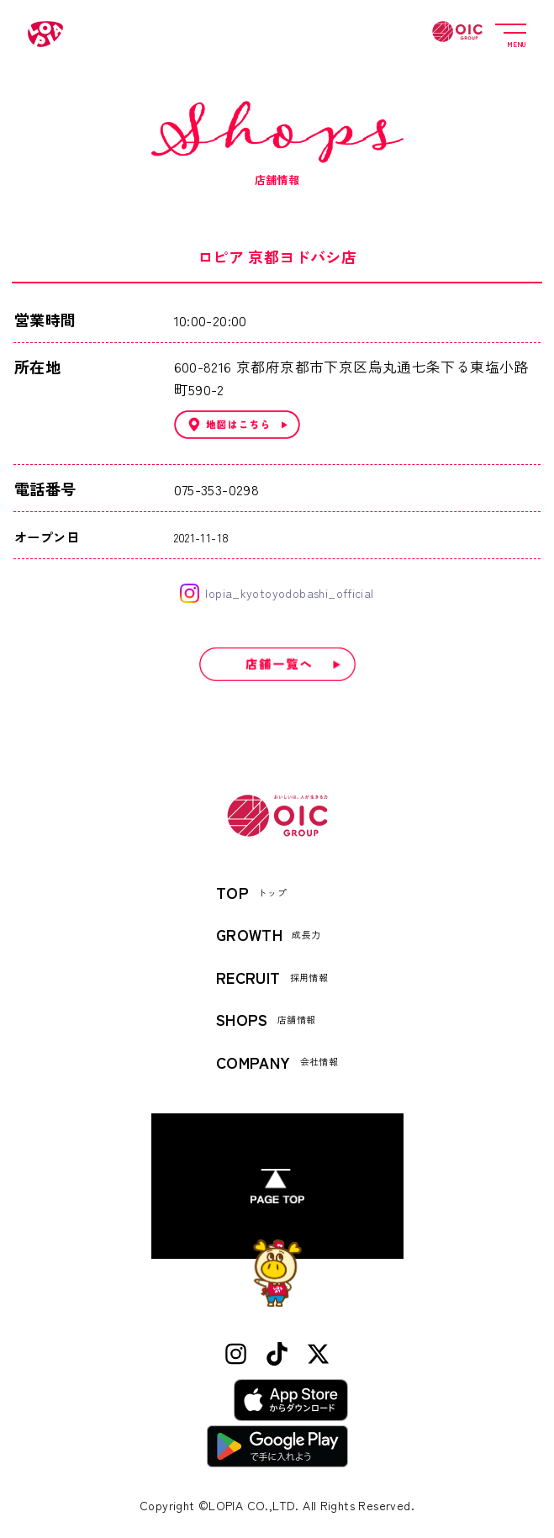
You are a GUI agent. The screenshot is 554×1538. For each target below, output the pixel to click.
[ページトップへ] (277, 1186)
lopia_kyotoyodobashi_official (276, 593)
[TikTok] (277, 1354)
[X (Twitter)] (318, 1354)
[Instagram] (236, 1354)
